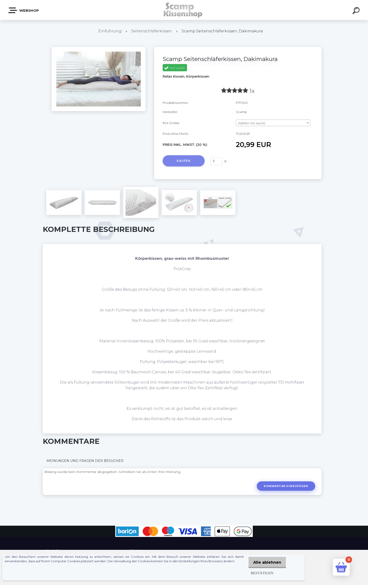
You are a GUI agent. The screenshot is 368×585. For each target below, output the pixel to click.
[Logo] (184, 10)
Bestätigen (260, 573)
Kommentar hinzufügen (285, 486)
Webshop (24, 10)
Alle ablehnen (266, 562)
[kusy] (216, 161)
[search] (357, 11)
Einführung (110, 31)
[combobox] (273, 123)
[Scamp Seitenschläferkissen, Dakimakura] (99, 48)
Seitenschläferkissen (151, 31)
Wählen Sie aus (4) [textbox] (251, 123)
